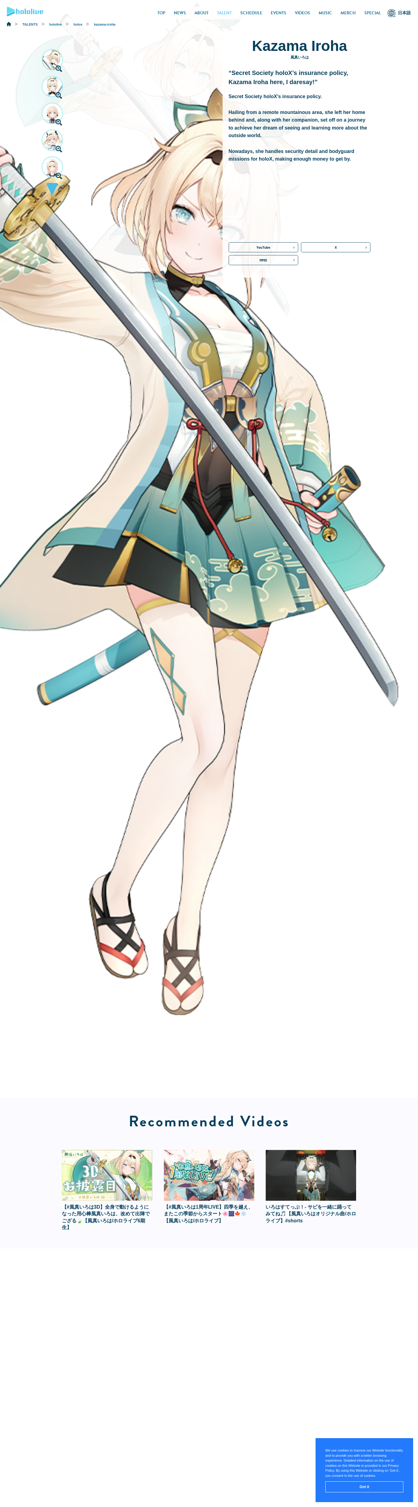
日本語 (404, 13)
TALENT (224, 13)
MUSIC (325, 13)
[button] (52, 190)
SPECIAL (372, 13)
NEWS (180, 13)
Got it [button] (364, 1487)
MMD (263, 260)
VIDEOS (302, 13)
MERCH (348, 13)
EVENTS (278, 13)
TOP (161, 13)
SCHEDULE (251, 13)
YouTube (263, 247)
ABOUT (202, 13)
